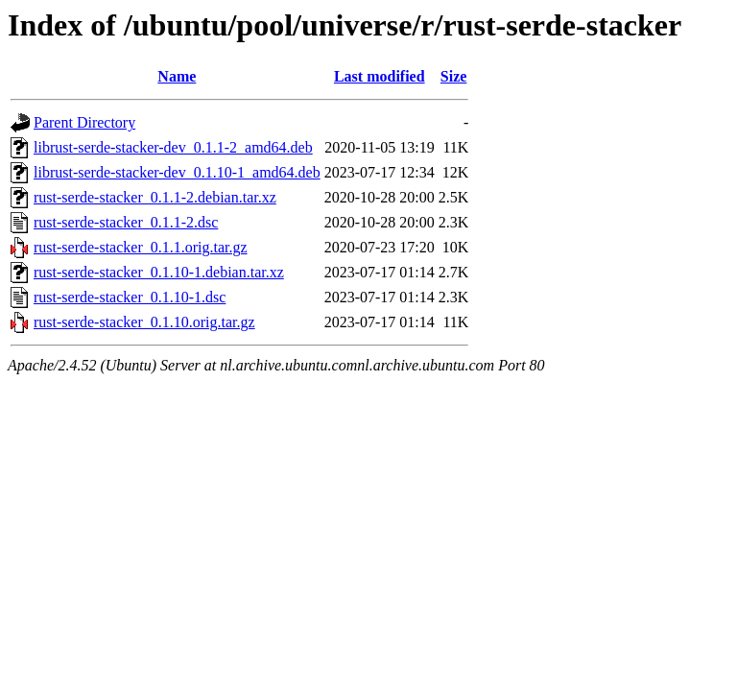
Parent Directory (84, 122)
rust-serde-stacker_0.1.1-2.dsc (126, 222)
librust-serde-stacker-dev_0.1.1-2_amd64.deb (173, 147)
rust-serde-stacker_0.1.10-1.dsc (130, 297)
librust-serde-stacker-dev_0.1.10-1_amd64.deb (177, 172)
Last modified (379, 76)
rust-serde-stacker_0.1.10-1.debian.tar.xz (159, 272)
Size (453, 76)
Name (176, 76)
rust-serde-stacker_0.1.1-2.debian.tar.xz (155, 197)
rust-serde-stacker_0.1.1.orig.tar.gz (141, 247)
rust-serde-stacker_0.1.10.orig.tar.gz (144, 322)
